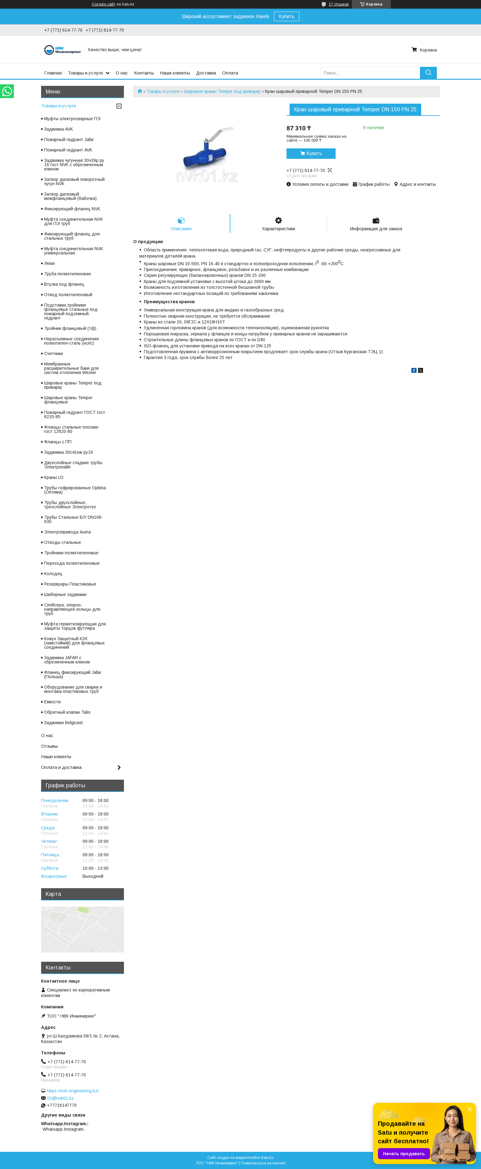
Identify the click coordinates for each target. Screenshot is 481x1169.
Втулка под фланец (64, 284)
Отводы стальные (62, 542)
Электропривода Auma (67, 531)
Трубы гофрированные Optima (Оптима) (75, 490)
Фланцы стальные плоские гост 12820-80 (71, 429)
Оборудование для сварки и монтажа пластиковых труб (73, 689)
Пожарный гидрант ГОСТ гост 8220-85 (74, 414)
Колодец (53, 573)
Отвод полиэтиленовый (68, 294)
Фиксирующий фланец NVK (72, 208)
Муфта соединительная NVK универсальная (73, 250)
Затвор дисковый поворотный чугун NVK (74, 181)
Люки (49, 263)
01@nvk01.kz (60, 1098)
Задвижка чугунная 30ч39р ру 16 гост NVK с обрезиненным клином (74, 164)
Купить (286, 16)
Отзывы (49, 746)
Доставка (206, 72)
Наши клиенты (175, 72)
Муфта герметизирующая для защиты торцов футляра (75, 626)
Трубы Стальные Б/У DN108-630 (73, 519)
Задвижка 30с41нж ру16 (68, 452)
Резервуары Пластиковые (70, 584)
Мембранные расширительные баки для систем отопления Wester (71, 368)
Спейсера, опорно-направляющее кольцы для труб (72, 609)
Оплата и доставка (61, 767)
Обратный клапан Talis (67, 712)
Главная (53, 72)
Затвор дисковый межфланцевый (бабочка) (70, 196)
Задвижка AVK (58, 129)
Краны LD (53, 477)
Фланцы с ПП (57, 441)
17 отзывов (339, 4)
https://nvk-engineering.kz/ (73, 1090)
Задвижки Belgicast (63, 722)
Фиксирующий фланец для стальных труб (72, 236)
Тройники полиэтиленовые (71, 552)
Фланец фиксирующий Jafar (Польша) (72, 674)
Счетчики (53, 353)
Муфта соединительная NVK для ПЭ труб (73, 221)
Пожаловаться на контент (263, 1163)
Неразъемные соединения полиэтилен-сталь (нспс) (71, 341)
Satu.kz (267, 1158)
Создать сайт (103, 4)
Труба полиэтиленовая (67, 273)
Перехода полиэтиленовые (72, 563)
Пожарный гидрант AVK (68, 149)
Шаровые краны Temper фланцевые (68, 399)
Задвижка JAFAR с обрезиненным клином (67, 659)
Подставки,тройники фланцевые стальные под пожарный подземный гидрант (71, 311)
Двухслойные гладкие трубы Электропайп (73, 464)
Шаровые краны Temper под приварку (222, 91)
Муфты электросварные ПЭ (72, 118)
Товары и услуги (85, 72)
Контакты (144, 72)
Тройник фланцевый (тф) (70, 328)
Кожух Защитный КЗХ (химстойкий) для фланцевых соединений (74, 643)
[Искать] (428, 73)
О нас (122, 72)
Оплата (230, 72)
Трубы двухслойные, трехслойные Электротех (70, 504)
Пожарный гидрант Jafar (69, 139)
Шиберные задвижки (65, 594)
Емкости (52, 701)
